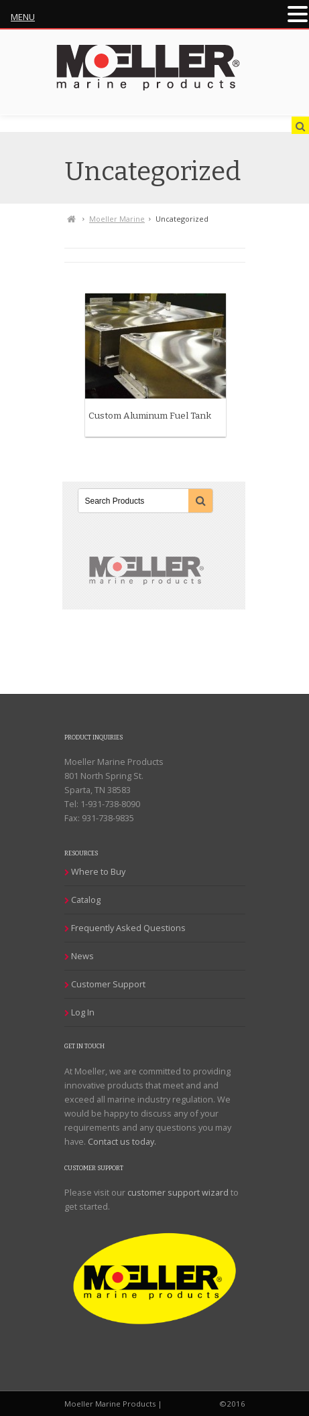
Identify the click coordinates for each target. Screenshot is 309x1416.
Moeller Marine (117, 219)
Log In (83, 1012)
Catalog (86, 900)
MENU (23, 17)
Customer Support (108, 984)
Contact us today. (122, 1141)
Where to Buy (98, 871)
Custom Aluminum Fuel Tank (149, 415)
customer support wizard (178, 1192)
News (82, 956)
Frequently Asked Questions (128, 928)
